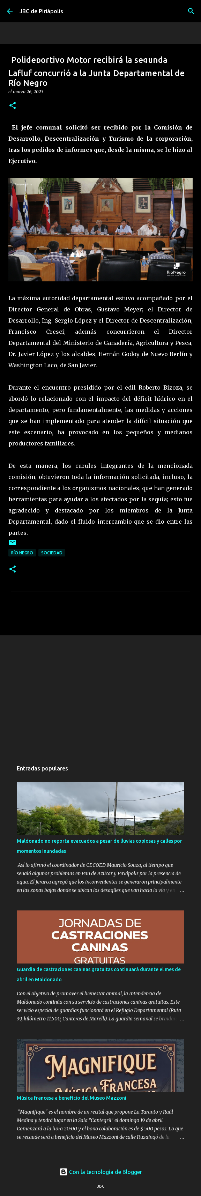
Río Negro (22, 553)
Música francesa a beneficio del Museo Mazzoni (71, 1098)
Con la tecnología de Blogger (100, 1172)
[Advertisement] (100, 695)
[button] (12, 106)
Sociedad (51, 553)
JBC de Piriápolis (41, 11)
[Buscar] (191, 11)
